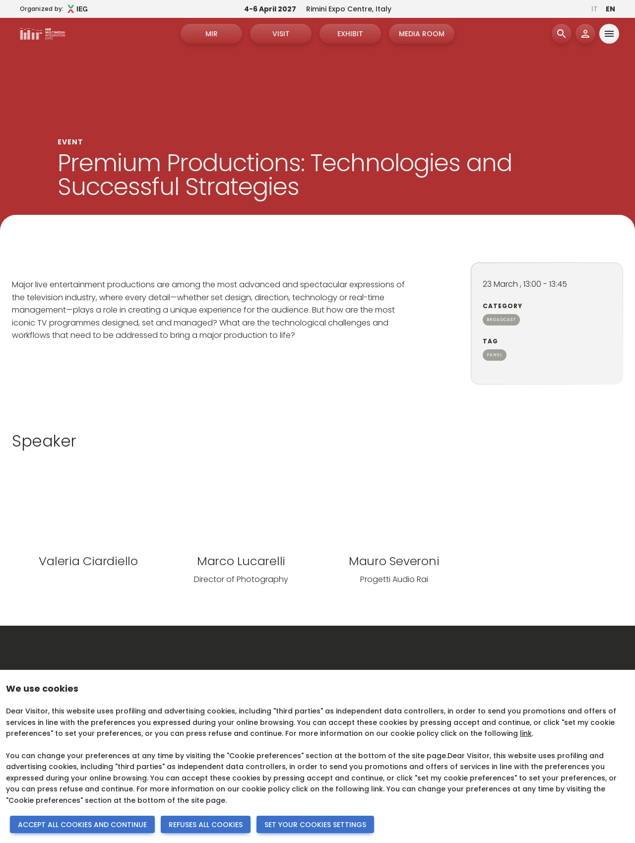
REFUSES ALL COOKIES (206, 825)
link (526, 733)
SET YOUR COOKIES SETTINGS (315, 825)
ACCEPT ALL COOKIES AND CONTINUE (82, 825)
